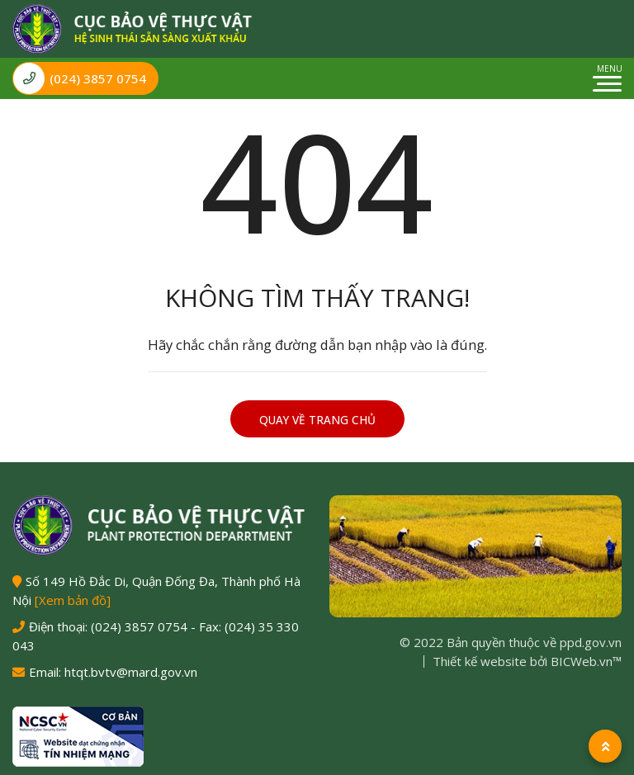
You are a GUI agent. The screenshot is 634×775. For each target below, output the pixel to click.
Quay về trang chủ (317, 420)
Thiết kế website (480, 661)
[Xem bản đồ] (73, 600)
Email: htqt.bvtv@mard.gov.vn (113, 672)
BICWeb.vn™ (586, 661)
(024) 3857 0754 (79, 78)
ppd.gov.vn (591, 642)
